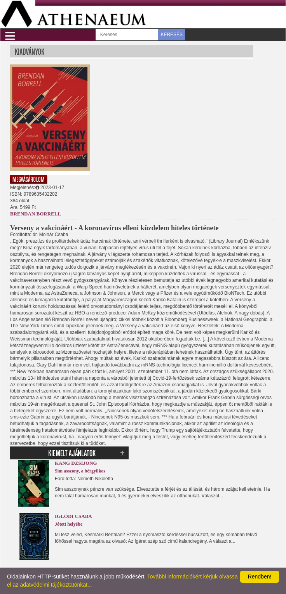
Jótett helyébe (68, 524)
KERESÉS (171, 34)
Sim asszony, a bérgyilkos (80, 471)
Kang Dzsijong (76, 463)
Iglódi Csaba (73, 516)
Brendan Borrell (35, 214)
